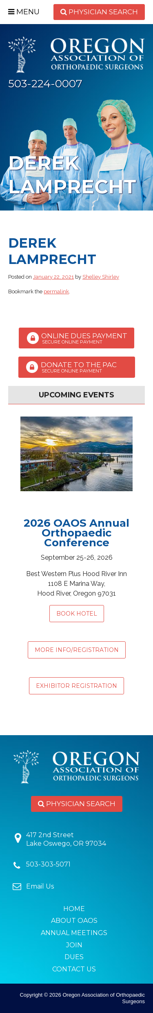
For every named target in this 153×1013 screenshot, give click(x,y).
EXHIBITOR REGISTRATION (76, 685)
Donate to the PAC (76, 367)
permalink (56, 291)
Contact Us (74, 969)
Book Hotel (76, 613)
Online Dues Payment (76, 338)
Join (74, 945)
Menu (24, 11)
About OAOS (74, 920)
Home (74, 909)
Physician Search (99, 12)
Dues (74, 957)
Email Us (40, 886)
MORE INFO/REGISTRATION (77, 650)
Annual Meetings (74, 933)
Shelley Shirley (100, 277)
